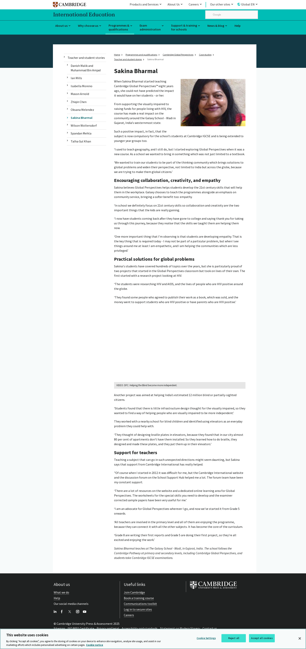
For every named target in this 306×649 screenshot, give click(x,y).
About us (61, 26)
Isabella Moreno (81, 86)
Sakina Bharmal (81, 118)
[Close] (299, 638)
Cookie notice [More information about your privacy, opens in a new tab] (94, 645)
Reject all (233, 638)
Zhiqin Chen (79, 102)
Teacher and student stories (86, 58)
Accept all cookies (261, 638)
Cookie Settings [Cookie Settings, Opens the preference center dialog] (206, 638)
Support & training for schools (184, 27)
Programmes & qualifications (119, 27)
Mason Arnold (80, 94)
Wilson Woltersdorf (84, 125)
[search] (231, 14)
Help (238, 26)
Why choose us (88, 26)
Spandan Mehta (81, 133)
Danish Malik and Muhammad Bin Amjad (86, 68)
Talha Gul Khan (81, 141)
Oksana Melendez (82, 110)
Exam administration (150, 27)
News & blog (215, 26)
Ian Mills (76, 78)
